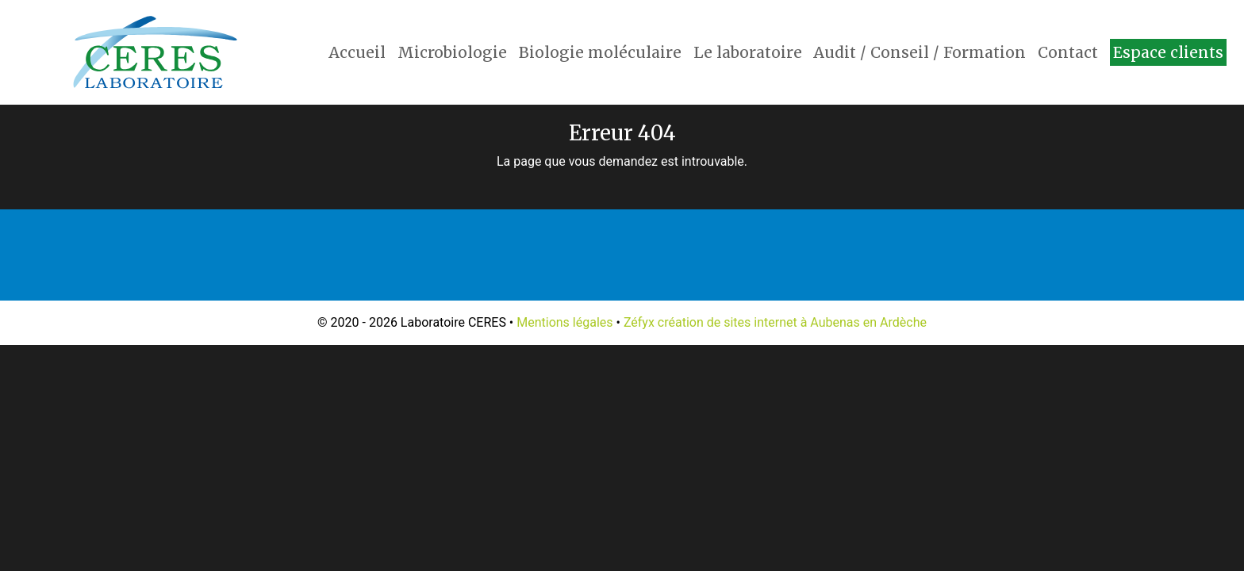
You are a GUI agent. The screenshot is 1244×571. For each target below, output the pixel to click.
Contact (1068, 52)
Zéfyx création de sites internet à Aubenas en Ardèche (775, 322)
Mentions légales (564, 322)
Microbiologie (452, 52)
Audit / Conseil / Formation (919, 52)
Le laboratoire (747, 52)
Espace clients (1168, 52)
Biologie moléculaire (600, 52)
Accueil (357, 52)
